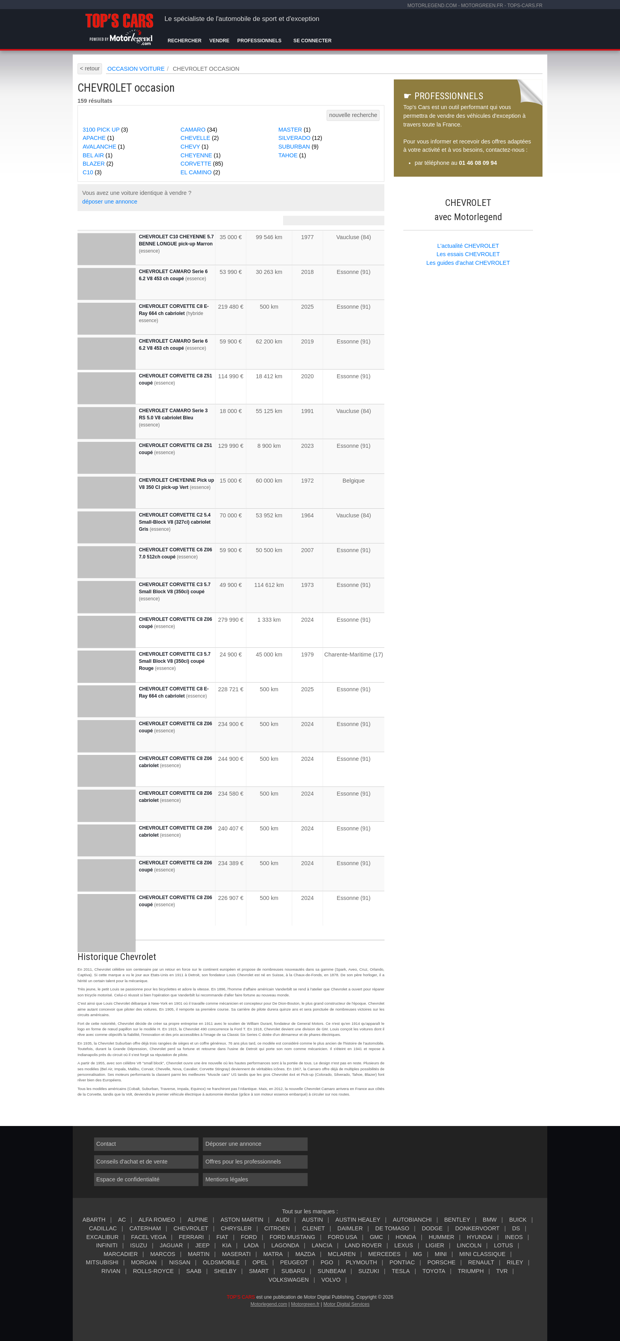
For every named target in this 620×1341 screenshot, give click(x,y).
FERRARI (191, 1237)
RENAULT (481, 1262)
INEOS (514, 1237)
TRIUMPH (471, 1271)
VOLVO (331, 1280)
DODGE (432, 1228)
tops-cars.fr (524, 5)
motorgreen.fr (482, 5)
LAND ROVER (363, 1245)
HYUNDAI (480, 1237)
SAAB (193, 1271)
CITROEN (277, 1228)
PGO (327, 1262)
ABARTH (94, 1220)
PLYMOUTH (361, 1262)
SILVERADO (300, 138)
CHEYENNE (201, 155)
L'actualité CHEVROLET (468, 246)
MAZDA (305, 1254)
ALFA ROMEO (156, 1220)
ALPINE (198, 1220)
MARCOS (162, 1254)
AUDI (282, 1220)
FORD (249, 1237)
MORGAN (144, 1262)
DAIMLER (350, 1228)
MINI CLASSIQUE (482, 1254)
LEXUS (403, 1245)
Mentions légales (226, 1179)
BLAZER (98, 163)
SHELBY (225, 1271)
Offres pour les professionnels (243, 1161)
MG (417, 1254)
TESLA (401, 1271)
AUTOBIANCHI (412, 1220)
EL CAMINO (200, 172)
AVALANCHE (104, 146)
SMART (259, 1271)
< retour (90, 68)
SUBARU (293, 1271)
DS (516, 1228)
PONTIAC (402, 1262)
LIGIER (434, 1245)
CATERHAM (145, 1228)
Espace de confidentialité (128, 1179)
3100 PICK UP (105, 129)
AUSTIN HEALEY (357, 1220)
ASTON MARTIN (242, 1220)
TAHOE (292, 155)
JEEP (202, 1245)
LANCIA (322, 1245)
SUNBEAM (332, 1271)
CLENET (313, 1228)
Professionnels (259, 40)
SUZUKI (368, 1271)
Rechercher (185, 40)
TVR (502, 1271)
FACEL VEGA (148, 1237)
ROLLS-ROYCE (153, 1271)
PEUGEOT (294, 1262)
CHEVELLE (200, 138)
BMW (490, 1220)
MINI (440, 1254)
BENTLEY (457, 1220)
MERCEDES (384, 1254)
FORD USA (342, 1237)
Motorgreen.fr (305, 1304)
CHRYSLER (236, 1228)
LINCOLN (469, 1245)
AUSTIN (312, 1220)
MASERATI (236, 1254)
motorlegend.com (432, 5)
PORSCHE (441, 1262)
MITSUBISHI (102, 1262)
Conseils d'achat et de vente (132, 1161)
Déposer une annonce (233, 1144)
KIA (226, 1245)
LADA (251, 1245)
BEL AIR (97, 155)
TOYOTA (433, 1271)
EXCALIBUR (102, 1237)
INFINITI (106, 1245)
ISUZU (138, 1245)
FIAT (222, 1237)
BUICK (518, 1220)
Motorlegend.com (268, 1304)
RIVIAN (110, 1271)
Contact (106, 1144)
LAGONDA (285, 1245)
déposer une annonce (109, 201)
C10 (92, 172)
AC (122, 1220)
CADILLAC (103, 1228)
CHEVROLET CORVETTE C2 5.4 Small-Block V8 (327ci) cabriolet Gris (174, 522)
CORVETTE (202, 163)
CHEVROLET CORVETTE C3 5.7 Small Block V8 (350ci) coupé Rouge (174, 661)
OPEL (259, 1262)
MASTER (294, 129)
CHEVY (195, 146)
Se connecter (312, 40)
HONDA (405, 1237)
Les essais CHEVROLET (468, 254)
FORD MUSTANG (293, 1237)
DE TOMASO (392, 1228)
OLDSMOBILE (221, 1262)
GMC (376, 1237)
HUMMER (441, 1237)
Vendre (220, 40)
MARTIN (199, 1254)
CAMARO (199, 129)
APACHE (98, 138)
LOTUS (503, 1245)
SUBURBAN (298, 146)
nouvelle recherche (353, 115)
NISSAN (180, 1262)
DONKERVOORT (477, 1228)
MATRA (273, 1254)
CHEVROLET (191, 1228)
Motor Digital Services (346, 1304)
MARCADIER (121, 1254)
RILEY (515, 1262)
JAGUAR (171, 1245)
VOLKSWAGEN (288, 1280)
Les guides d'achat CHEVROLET (468, 263)
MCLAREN (341, 1254)
